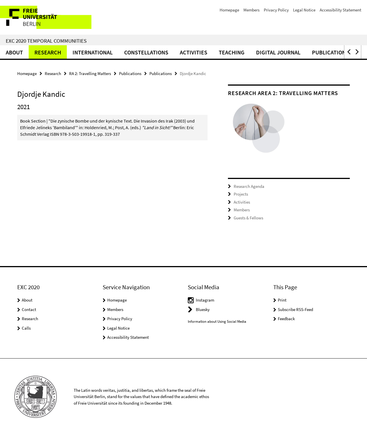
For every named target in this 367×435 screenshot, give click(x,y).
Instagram (205, 300)
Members (251, 10)
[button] (348, 52)
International (93, 52)
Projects (241, 194)
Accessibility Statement (340, 10)
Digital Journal (278, 52)
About (14, 52)
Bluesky (203, 309)
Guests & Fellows (248, 218)
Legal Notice (304, 10)
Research (47, 52)
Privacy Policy (276, 10)
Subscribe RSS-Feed (295, 309)
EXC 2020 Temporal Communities (46, 40)
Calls (26, 328)
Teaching (232, 52)
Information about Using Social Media (217, 321)
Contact (29, 309)
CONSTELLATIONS (146, 52)
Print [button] (282, 300)
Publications (330, 52)
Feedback (286, 318)
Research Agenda (249, 186)
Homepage (229, 10)
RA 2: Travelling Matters (90, 73)
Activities (193, 52)
